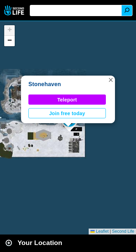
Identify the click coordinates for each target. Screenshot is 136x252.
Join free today (67, 113)
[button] (111, 80)
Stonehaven (44, 84)
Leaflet (99, 231)
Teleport (67, 100)
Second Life (15, 10)
